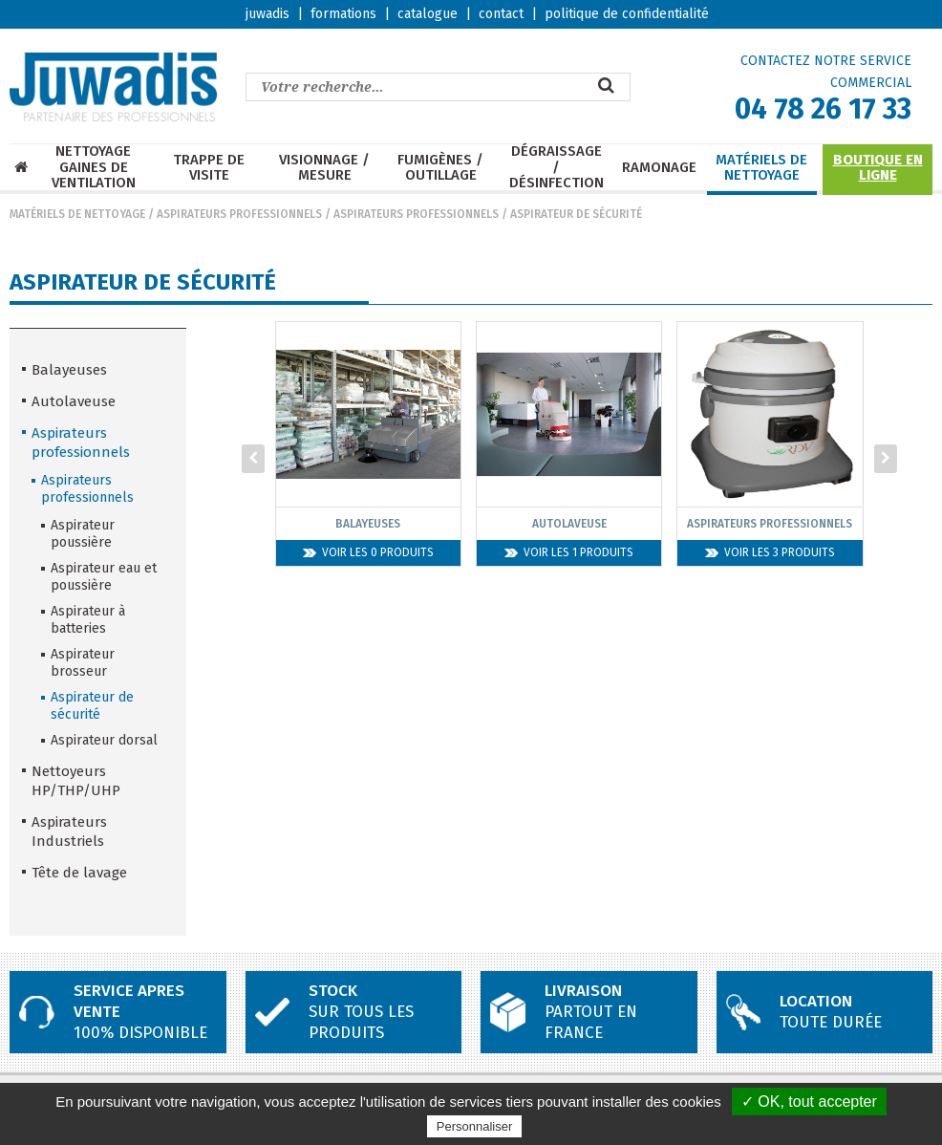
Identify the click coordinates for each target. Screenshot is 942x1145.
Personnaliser (475, 1126)
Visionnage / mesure (324, 168)
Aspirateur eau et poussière (104, 577)
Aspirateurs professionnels (239, 214)
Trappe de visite (209, 168)
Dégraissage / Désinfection (556, 167)
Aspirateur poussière (83, 534)
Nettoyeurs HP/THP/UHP (76, 781)
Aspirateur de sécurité (576, 214)
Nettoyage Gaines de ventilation (94, 167)
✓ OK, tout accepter (809, 1101)
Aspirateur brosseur (83, 663)
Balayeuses (69, 369)
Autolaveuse (74, 401)
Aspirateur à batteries (88, 620)
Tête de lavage (79, 872)
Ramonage (659, 168)
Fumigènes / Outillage (440, 168)
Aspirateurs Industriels (69, 831)
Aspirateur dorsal (104, 740)
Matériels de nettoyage (761, 168)
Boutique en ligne (878, 168)
